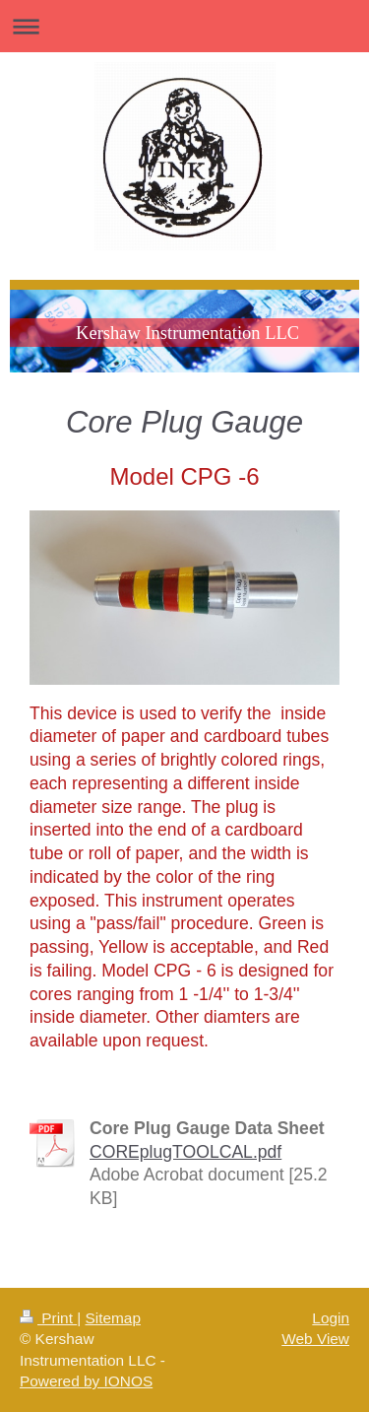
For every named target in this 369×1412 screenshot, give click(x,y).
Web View (315, 1338)
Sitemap (112, 1318)
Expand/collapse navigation (184, 26)
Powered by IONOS (86, 1381)
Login (330, 1318)
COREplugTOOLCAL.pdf (185, 1152)
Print (48, 1318)
